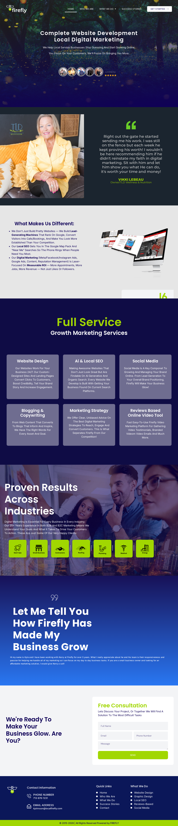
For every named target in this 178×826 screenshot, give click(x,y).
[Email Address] (29, 806)
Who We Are (87, 9)
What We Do (107, 8)
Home (71, 9)
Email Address (43, 805)
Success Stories (131, 9)
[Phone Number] (29, 796)
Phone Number (43, 794)
